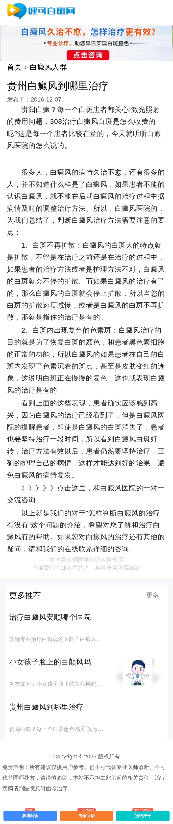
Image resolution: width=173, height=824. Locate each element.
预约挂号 (142, 814)
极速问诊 (30, 814)
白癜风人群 (48, 67)
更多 (152, 595)
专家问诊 (86, 814)
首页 (14, 67)
